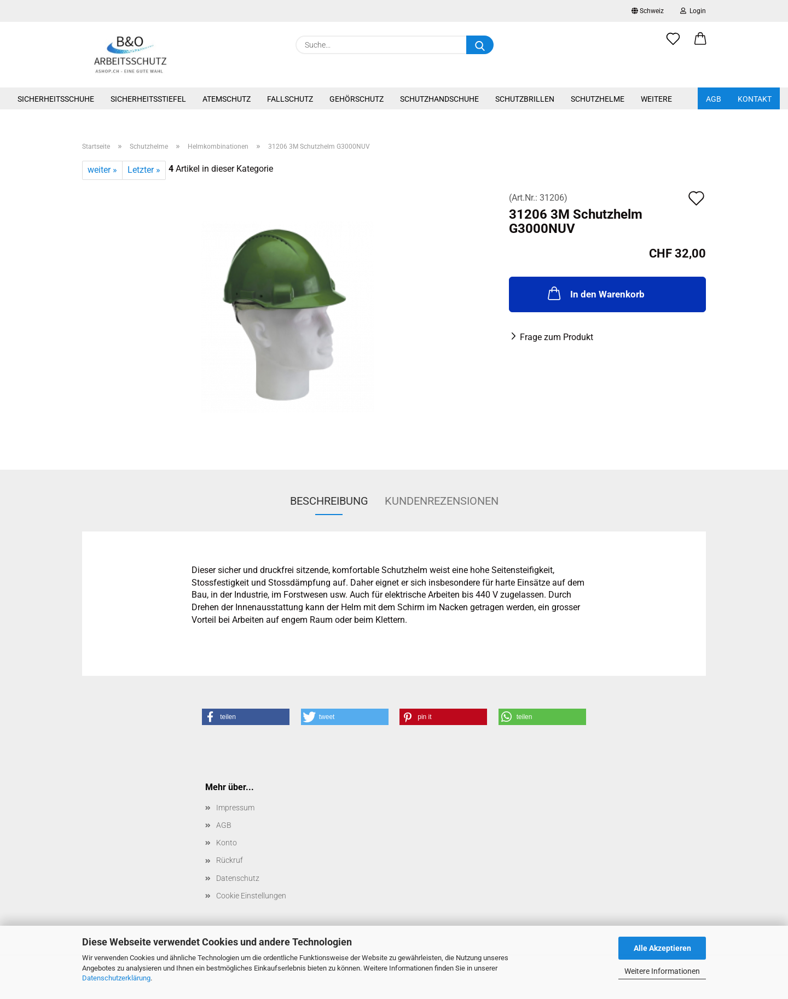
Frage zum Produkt (556, 337)
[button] (700, 45)
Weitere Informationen (662, 971)
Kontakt (755, 99)
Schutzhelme (597, 99)
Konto (226, 842)
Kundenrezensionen (442, 500)
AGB (713, 99)
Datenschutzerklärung (116, 978)
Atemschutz (226, 99)
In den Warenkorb (595, 293)
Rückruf (229, 860)
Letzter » (144, 170)
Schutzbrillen (524, 99)
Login (693, 11)
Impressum (235, 807)
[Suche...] (480, 45)
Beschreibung (329, 500)
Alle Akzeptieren (662, 948)
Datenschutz (237, 878)
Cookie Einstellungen (251, 895)
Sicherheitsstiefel (148, 99)
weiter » (102, 170)
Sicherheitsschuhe (56, 99)
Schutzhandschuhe (439, 99)
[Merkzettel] (673, 45)
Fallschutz (290, 99)
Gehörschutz (356, 99)
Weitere (656, 99)
